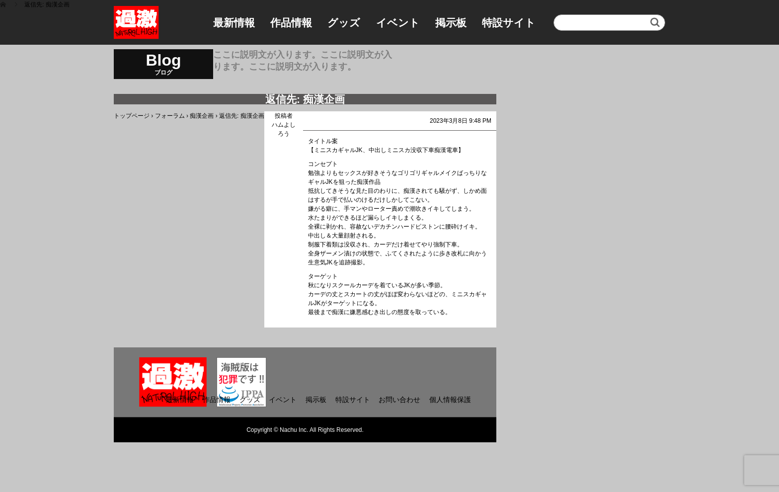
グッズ (343, 22)
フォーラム (170, 115)
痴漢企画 (202, 115)
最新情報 (234, 22)
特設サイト (509, 22)
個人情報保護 (450, 400)
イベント (398, 22)
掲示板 (451, 22)
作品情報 (291, 22)
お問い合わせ (399, 400)
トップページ (132, 115)
